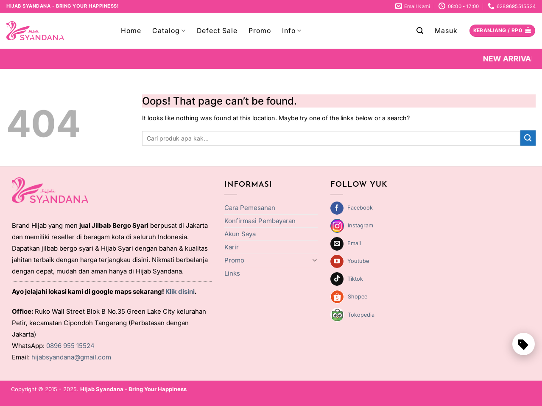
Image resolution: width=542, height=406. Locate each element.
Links (232, 273)
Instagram (360, 225)
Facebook (360, 207)
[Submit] (528, 138)
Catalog (169, 31)
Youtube (358, 261)
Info (292, 31)
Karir (231, 247)
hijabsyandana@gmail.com (71, 357)
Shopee (357, 296)
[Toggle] (315, 260)
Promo (260, 31)
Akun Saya (240, 234)
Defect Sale (217, 31)
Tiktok (355, 279)
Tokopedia (361, 315)
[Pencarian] (420, 30)
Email (354, 243)
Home (131, 31)
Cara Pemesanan (249, 208)
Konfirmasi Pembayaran (260, 221)
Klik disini (180, 291)
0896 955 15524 (70, 346)
